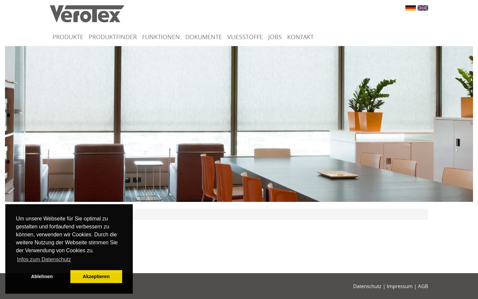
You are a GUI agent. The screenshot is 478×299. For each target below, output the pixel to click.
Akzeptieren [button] (96, 276)
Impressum (400, 286)
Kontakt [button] (300, 37)
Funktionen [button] (161, 37)
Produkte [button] (67, 37)
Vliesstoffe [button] (245, 37)
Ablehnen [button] (42, 276)
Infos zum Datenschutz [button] (44, 259)
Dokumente (203, 37)
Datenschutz (367, 286)
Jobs (275, 37)
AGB (423, 286)
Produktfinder (113, 37)
